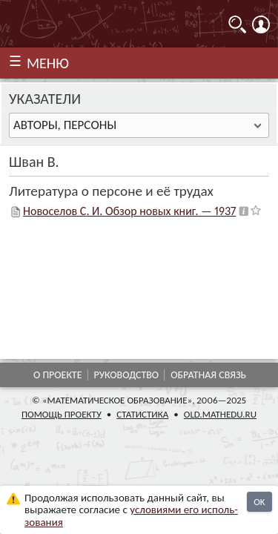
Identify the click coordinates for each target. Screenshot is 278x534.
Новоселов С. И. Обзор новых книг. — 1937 (129, 211)
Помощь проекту (61, 414)
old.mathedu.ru (220, 414)
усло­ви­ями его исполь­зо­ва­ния (131, 516)
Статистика (142, 414)
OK (259, 501)
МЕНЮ (48, 63)
